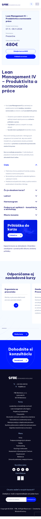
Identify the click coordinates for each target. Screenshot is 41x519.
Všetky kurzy (18, 334)
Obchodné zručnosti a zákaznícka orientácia (20, 417)
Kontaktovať (18, 360)
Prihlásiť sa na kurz (20, 56)
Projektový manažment (20, 411)
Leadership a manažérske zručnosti (20, 406)
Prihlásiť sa (13, 235)
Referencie (20, 457)
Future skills (20, 414)
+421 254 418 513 (21, 384)
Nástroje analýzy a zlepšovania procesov (21, 422)
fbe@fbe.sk (22, 387)
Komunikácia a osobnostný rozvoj (20, 420)
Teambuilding (20, 446)
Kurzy (20, 438)
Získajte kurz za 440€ (21, 51)
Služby (20, 443)
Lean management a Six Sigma (20, 409)
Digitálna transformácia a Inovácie (20, 428)
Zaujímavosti (20, 454)
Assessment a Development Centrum (20, 451)
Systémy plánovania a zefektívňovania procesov (20, 425)
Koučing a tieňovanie (20, 448)
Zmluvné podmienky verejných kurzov (21, 459)
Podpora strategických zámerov (20, 440)
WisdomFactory (20, 511)
